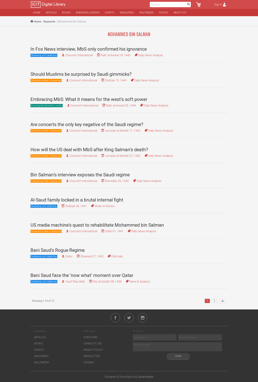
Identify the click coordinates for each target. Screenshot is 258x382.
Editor (69, 256)
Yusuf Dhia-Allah (75, 281)
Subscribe (90, 337)
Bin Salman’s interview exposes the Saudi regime (80, 174)
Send (178, 356)
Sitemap (88, 362)
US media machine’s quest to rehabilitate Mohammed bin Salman (97, 225)
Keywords (49, 21)
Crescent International (79, 55)
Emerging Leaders (88, 12)
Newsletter (91, 356)
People (163, 12)
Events (109, 12)
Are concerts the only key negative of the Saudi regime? (86, 124)
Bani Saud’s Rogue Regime (57, 250)
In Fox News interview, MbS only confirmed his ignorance (88, 49)
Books (66, 12)
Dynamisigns (145, 376)
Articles (51, 12)
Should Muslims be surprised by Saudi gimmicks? (81, 74)
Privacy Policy (93, 349)
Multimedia (146, 12)
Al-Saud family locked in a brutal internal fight (76, 200)
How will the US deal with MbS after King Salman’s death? (89, 149)
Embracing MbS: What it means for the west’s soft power (88, 99)
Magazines (127, 12)
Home (36, 12)
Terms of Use (92, 343)
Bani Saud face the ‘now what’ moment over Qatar (81, 275)
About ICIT (180, 12)
